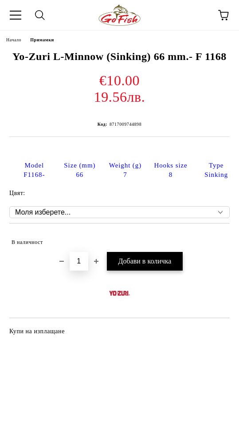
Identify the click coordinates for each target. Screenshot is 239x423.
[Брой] (79, 261)
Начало (13, 39)
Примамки (42, 39)
